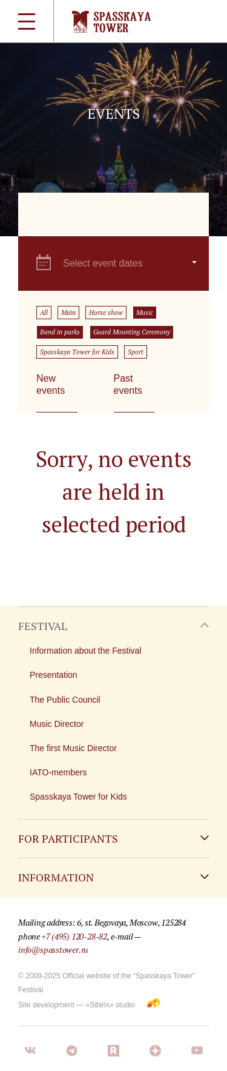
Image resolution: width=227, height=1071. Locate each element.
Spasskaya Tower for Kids (77, 352)
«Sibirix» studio (109, 1005)
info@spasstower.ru (53, 949)
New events (50, 384)
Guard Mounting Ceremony (131, 332)
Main (68, 312)
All (44, 312)
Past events (128, 384)
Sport (135, 352)
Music (144, 312)
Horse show (106, 312)
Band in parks (60, 332)
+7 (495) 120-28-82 (74, 936)
